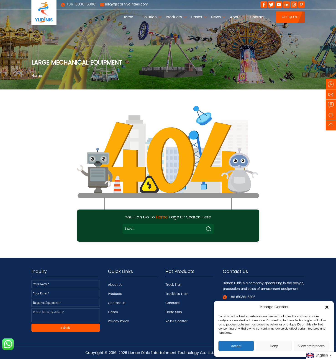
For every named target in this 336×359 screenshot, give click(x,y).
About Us (115, 284)
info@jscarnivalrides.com (126, 4)
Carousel (172, 303)
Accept (236, 346)
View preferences (311, 346)
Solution (149, 17)
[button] (327, 307)
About (235, 17)
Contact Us (116, 303)
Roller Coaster (176, 321)
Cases (196, 17)
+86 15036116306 (80, 4)
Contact (257, 17)
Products (174, 17)
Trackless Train (176, 293)
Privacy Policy (118, 321)
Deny (274, 346)
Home (128, 17)
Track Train (173, 284)
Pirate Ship (173, 312)
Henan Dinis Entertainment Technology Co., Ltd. (171, 353)
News (216, 17)
